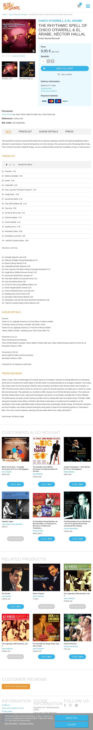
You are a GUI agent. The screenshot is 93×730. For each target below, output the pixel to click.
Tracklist (25, 131)
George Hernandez (71, 646)
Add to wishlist (66, 74)
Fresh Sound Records (49, 38)
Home (4, 14)
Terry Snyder (6, 472)
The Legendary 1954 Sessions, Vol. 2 (77, 595)
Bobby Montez (69, 472)
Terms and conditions (49, 91)
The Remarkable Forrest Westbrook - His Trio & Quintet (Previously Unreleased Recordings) (77, 524)
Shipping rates (46, 88)
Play (6, 164)
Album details (48, 131)
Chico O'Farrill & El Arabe (18, 14)
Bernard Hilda (38, 531)
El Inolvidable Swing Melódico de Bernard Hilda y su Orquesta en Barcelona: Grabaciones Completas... (45, 525)
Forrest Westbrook (71, 528)
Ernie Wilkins (38, 474)
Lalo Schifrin (6, 596)
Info (8, 131)
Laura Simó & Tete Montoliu (12, 524)
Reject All (71, 718)
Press (69, 131)
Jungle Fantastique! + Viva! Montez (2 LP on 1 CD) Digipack (77, 468)
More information (11, 723)
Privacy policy (7, 711)
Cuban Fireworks (70, 644)
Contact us (6, 705)
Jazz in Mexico (69, 598)
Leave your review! (18, 56)
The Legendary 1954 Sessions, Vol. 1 (15, 645)
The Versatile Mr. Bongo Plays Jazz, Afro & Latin (46, 645)
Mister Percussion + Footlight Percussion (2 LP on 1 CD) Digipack (15, 468)
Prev (10, 164)
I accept (71, 725)
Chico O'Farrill (7, 114)
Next (14, 164)
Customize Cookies (26, 723)
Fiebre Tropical (38, 593)
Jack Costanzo (38, 648)
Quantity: (45, 56)
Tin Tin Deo (6, 593)
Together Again (7, 521)
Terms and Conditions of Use (13, 708)
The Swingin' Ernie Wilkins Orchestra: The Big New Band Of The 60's (45, 469)
